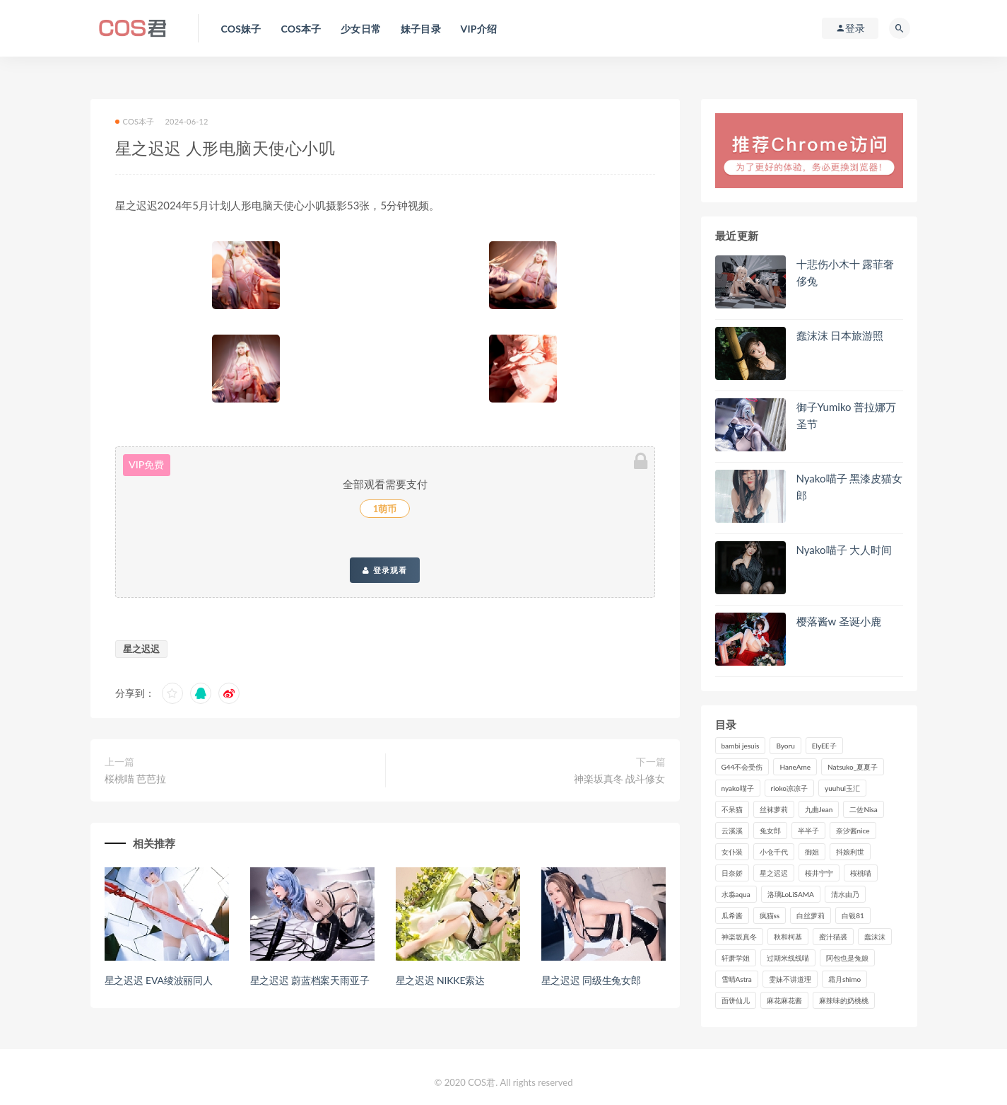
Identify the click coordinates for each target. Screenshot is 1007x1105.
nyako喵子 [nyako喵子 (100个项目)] (738, 788)
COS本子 (135, 121)
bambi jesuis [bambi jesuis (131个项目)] (741, 745)
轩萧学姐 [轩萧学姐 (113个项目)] (736, 958)
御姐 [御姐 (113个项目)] (812, 851)
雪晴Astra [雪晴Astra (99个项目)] (737, 979)
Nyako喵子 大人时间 (844, 549)
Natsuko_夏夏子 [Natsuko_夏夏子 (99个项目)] (853, 767)
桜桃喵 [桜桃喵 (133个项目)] (860, 873)
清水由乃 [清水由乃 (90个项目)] (845, 894)
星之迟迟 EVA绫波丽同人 (159, 980)
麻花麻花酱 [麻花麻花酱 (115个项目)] (784, 1000)
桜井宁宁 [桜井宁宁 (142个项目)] (819, 873)
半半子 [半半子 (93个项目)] (808, 830)
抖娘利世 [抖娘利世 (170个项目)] (850, 851)
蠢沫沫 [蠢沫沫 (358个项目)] (874, 936)
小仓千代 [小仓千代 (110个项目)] (774, 851)
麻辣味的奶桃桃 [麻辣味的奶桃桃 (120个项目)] (843, 1000)
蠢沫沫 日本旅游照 (840, 335)
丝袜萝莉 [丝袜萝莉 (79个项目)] (774, 809)
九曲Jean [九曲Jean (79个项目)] (819, 809)
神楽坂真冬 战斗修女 (620, 779)
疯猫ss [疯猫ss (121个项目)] (770, 915)
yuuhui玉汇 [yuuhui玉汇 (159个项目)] (842, 788)
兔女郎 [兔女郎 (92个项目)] (770, 830)
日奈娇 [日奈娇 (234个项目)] (732, 873)
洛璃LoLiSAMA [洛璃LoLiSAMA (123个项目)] (790, 894)
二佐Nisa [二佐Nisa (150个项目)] (863, 809)
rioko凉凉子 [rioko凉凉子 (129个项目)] (789, 788)
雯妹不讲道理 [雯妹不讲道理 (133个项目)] (790, 979)
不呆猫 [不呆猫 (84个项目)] (732, 809)
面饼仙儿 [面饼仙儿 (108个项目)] (736, 1000)
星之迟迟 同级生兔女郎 (591, 980)
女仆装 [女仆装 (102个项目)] (732, 851)
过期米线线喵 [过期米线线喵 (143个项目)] (788, 958)
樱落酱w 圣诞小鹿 (838, 621)
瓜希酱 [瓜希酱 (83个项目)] (732, 915)
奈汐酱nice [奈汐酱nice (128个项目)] (853, 830)
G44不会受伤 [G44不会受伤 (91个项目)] (742, 767)
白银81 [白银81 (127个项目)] (853, 915)
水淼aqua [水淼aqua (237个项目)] (736, 894)
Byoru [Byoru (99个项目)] (785, 745)
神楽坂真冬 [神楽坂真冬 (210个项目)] (739, 936)
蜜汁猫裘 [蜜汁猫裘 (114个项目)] (833, 936)
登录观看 (384, 570)
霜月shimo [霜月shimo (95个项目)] (844, 979)
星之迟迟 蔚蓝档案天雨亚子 (310, 980)
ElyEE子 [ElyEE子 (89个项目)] (824, 745)
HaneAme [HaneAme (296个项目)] (795, 767)
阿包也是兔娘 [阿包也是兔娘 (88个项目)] (847, 958)
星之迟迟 (141, 648)
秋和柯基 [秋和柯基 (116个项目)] (788, 936)
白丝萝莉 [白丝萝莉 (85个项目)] (810, 915)
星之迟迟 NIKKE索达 (440, 980)
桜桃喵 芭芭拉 (136, 779)
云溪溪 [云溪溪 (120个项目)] (732, 830)
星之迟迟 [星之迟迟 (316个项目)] (774, 873)
